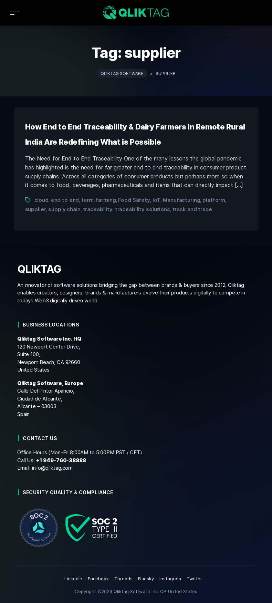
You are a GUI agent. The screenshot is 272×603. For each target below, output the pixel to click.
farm (87, 200)
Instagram (170, 578)
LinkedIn (73, 578)
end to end (65, 200)
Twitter (194, 578)
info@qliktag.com (52, 468)
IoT (157, 200)
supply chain (64, 209)
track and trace (192, 209)
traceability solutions (142, 209)
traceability (98, 209)
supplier (35, 209)
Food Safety (134, 200)
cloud (41, 200)
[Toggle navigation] (14, 13)
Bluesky (146, 578)
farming (106, 200)
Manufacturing (181, 200)
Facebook (98, 578)
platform (213, 200)
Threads (123, 578)
